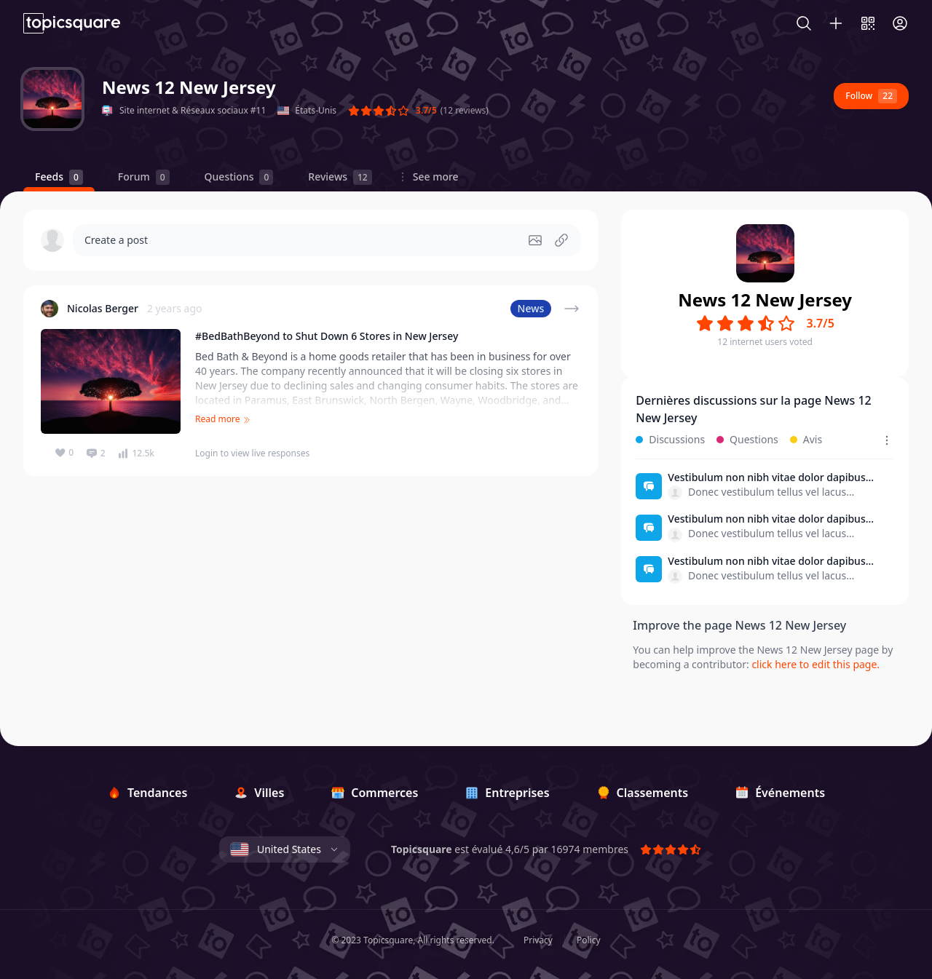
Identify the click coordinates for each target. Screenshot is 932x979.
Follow (871, 96)
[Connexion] (900, 23)
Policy (589, 940)
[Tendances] (147, 792)
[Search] (811, 23)
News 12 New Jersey (189, 87)
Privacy (538, 940)
